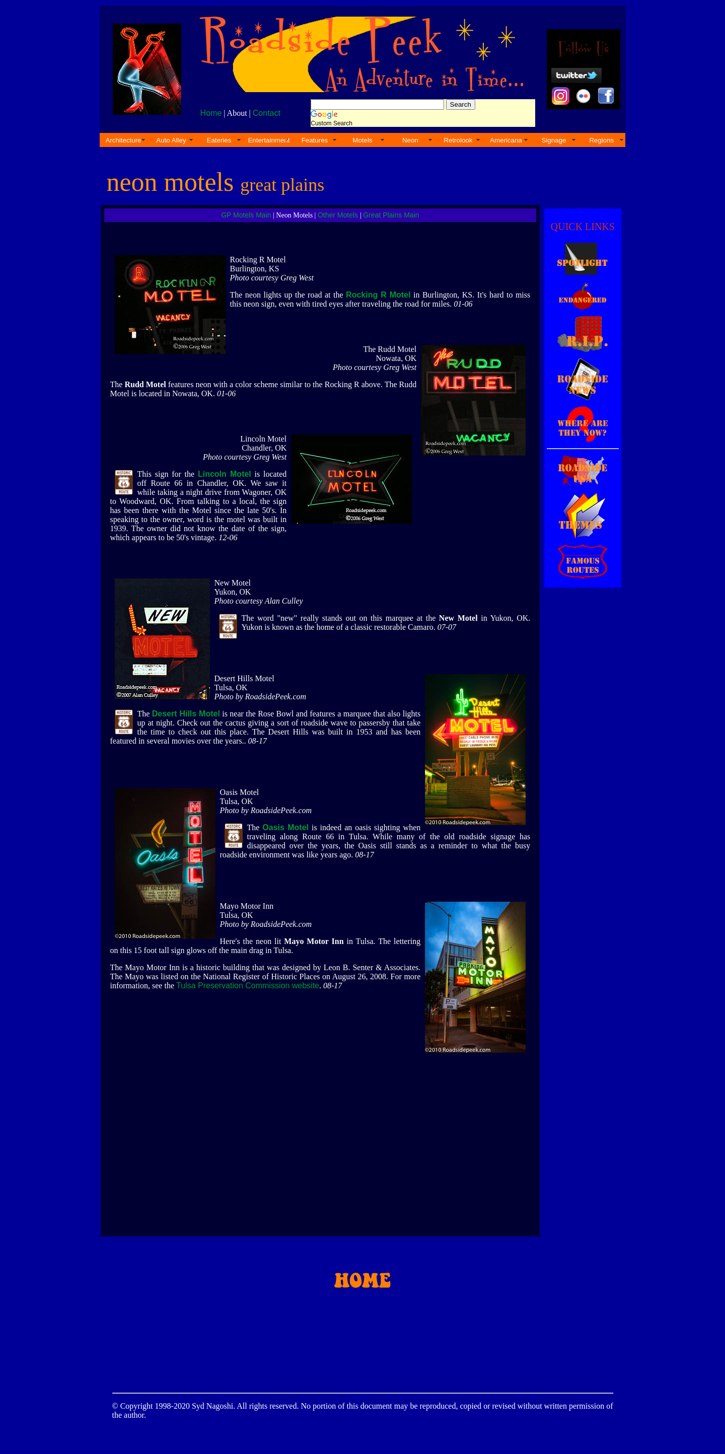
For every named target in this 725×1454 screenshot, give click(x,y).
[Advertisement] (581, 759)
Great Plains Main (391, 215)
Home (211, 113)
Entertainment (268, 140)
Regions (601, 140)
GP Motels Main (246, 215)
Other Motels (339, 215)
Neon (410, 140)
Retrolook (458, 140)
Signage (553, 140)
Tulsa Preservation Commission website (247, 985)
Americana (506, 140)
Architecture (123, 140)
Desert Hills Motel (186, 713)
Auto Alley (171, 140)
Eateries (219, 140)
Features (315, 140)
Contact (266, 113)
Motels (362, 140)
